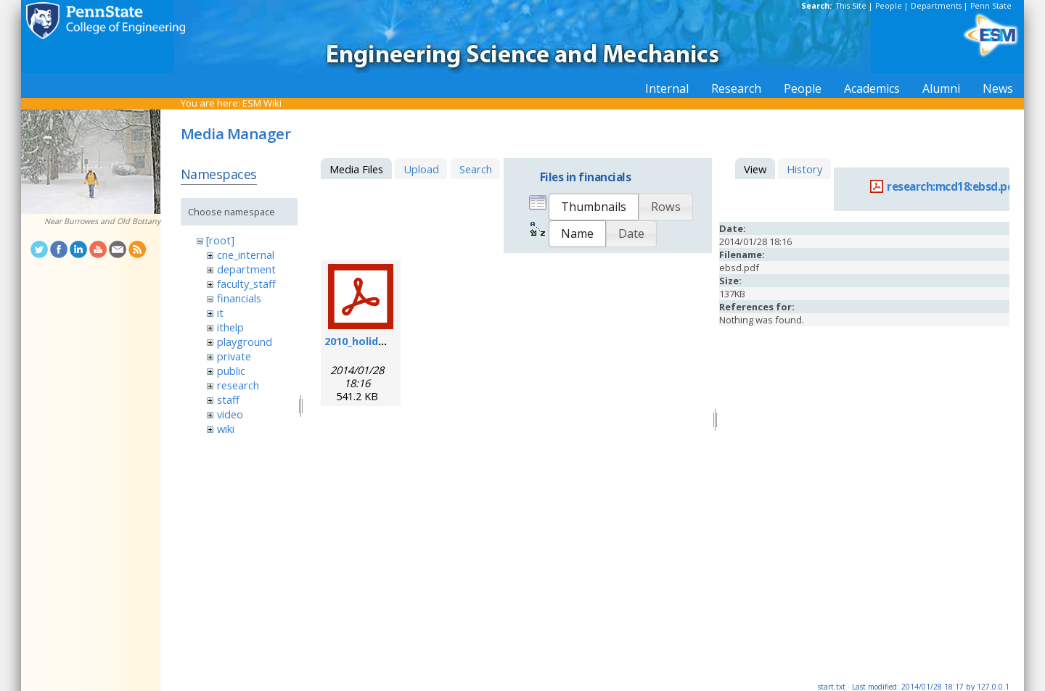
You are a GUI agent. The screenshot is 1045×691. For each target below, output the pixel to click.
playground (244, 341)
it (220, 312)
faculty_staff (246, 283)
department (246, 269)
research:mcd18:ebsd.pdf (953, 186)
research (238, 385)
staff (228, 399)
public (231, 370)
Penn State (991, 6)
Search (475, 169)
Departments (936, 6)
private (234, 356)
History (804, 169)
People (888, 6)
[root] (220, 240)
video (230, 414)
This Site (851, 6)
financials (239, 298)
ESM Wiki (262, 102)
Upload (421, 169)
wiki (225, 428)
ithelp (230, 327)
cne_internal (245, 254)
